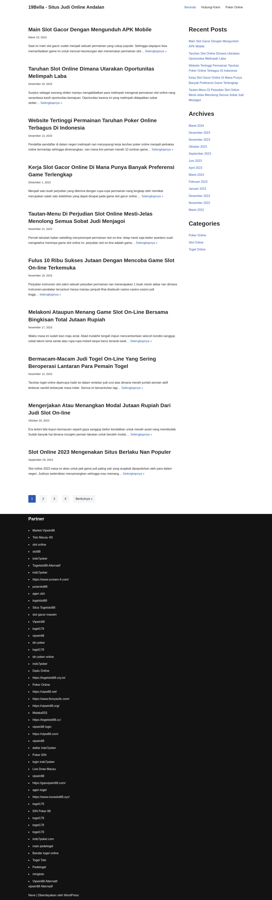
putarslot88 (39, 586)
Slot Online (196, 242)
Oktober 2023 (198, 146)
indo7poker (39, 558)
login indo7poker (43, 761)
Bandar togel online (45, 853)
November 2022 (199, 202)
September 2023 (200, 153)
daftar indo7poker (44, 747)
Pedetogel (39, 867)
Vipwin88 (38, 621)
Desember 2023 (199, 132)
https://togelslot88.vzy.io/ (48, 677)
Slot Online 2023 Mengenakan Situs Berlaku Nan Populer (99, 452)
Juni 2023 (195, 160)
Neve (31, 895)
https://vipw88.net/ (44, 691)
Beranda (190, 7)
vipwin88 (38, 635)
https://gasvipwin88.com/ (49, 783)
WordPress (71, 895)
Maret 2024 (196, 125)
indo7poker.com (43, 839)
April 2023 (195, 167)
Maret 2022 (196, 209)
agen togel (39, 790)
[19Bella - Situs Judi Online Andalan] (66, 7)
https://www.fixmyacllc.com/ (50, 698)
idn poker (38, 642)
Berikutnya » (84, 498)
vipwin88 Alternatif (40, 886)
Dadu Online (40, 670)
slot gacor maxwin (44, 614)
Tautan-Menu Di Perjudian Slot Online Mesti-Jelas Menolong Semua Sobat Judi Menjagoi (216, 95)
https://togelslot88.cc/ (46, 719)
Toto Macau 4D (42, 537)
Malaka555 (39, 712)
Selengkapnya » (156, 51)
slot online (39, 544)
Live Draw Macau (44, 769)
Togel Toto (39, 860)
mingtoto (38, 874)
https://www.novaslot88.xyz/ (51, 797)
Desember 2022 (199, 195)
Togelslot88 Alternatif (46, 565)
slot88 (36, 551)
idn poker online (43, 656)
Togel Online (197, 249)
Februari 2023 (198, 181)
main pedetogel (42, 846)
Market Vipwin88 (43, 530)
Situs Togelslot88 (43, 607)
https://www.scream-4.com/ (50, 579)
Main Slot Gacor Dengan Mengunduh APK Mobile (89, 29)
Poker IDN (39, 754)
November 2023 (199, 139)
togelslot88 (39, 600)
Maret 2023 (196, 174)
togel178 (38, 628)
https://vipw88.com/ (45, 734)
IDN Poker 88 (41, 811)
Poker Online (234, 7)
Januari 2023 (197, 188)
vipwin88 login (42, 726)
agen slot (38, 593)
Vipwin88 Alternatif (44, 881)
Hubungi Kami (210, 7)
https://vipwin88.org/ (45, 705)
